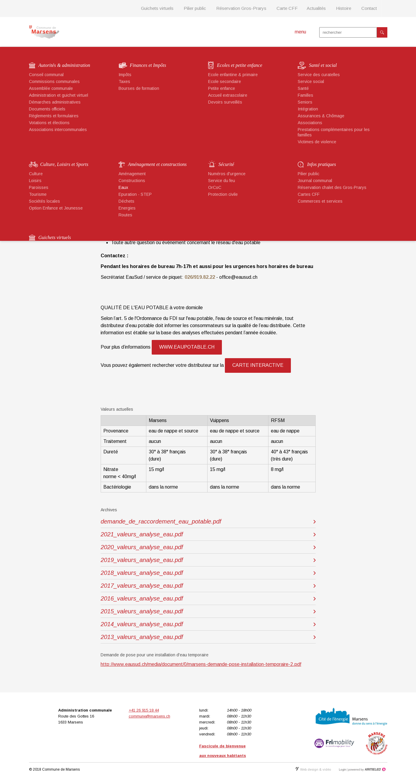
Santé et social (323, 65)
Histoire (343, 8)
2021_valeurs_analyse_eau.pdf (142, 534)
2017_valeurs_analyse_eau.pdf (142, 585)
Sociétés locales (44, 201)
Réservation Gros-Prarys (241, 8)
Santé (303, 88)
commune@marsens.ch (149, 716)
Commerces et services (320, 201)
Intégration (308, 109)
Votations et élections (49, 122)
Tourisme (38, 194)
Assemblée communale (51, 88)
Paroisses (38, 187)
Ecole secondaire (224, 81)
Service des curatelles (319, 74)
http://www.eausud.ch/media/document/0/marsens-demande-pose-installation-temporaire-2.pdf (201, 664)
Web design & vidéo (313, 769)
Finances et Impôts (148, 65)
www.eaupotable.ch (186, 347)
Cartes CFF (309, 194)
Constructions (132, 180)
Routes (125, 215)
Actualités (316, 8)
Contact (369, 8)
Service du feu (221, 180)
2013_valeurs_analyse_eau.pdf (142, 637)
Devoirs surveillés (225, 102)
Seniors (305, 102)
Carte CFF (287, 8)
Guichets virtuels (157, 8)
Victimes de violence (317, 141)
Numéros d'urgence (226, 173)
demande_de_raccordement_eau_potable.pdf (161, 521)
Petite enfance (221, 88)
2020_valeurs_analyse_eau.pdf (142, 547)
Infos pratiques (321, 164)
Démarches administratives (55, 102)
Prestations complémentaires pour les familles (334, 132)
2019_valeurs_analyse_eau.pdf (142, 560)
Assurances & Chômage (321, 115)
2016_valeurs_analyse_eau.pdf (142, 598)
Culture (36, 173)
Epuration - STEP (135, 194)
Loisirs (35, 180)
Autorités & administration (64, 65)
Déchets (126, 201)
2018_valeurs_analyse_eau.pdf (142, 572)
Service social (311, 81)
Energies (127, 208)
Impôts (125, 74)
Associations (310, 122)
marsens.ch (44, 32)
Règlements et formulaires (54, 115)
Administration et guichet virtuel (58, 95)
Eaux (123, 187)
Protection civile (223, 194)
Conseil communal (46, 74)
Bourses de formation (139, 88)
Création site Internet (366, 769)
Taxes (124, 81)
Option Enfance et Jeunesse (56, 208)
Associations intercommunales (58, 129)
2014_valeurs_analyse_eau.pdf (142, 624)
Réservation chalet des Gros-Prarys (332, 187)
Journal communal (315, 180)
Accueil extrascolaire (227, 95)
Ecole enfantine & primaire (233, 74)
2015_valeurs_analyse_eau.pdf (142, 611)
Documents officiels (47, 109)
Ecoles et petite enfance (239, 65)
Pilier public (195, 8)
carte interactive (257, 365)
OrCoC (214, 187)
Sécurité (226, 164)
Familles (305, 95)
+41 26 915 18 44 (144, 710)
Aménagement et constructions (157, 164)
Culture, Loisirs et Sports (64, 164)
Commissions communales (54, 81)
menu (300, 31)
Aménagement (132, 173)
